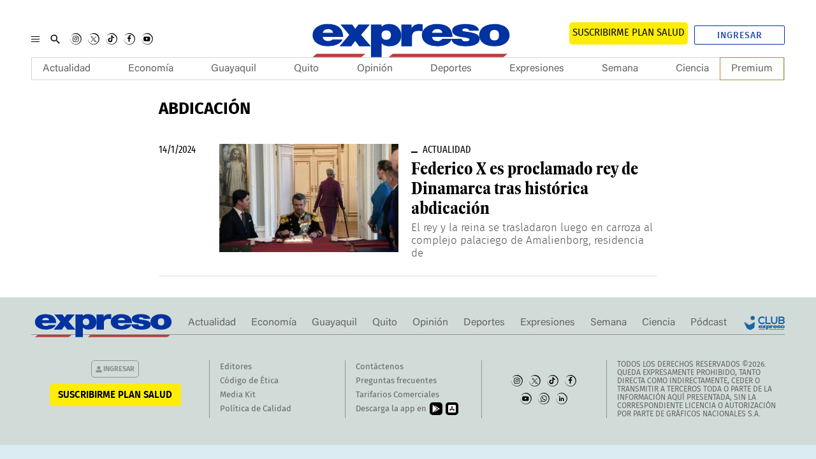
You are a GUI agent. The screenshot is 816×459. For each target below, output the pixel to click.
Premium (752, 69)
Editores (236, 367)
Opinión (375, 69)
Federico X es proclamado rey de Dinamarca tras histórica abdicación (524, 188)
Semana (620, 69)
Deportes (451, 69)
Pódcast (708, 323)
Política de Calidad (255, 409)
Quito (306, 69)
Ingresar (739, 35)
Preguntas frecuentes (396, 381)
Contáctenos (380, 367)
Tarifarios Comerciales (397, 395)
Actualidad (67, 69)
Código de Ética (249, 381)
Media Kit (238, 395)
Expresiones (536, 69)
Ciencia (692, 69)
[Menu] (35, 38)
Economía (150, 69)
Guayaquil (233, 69)
